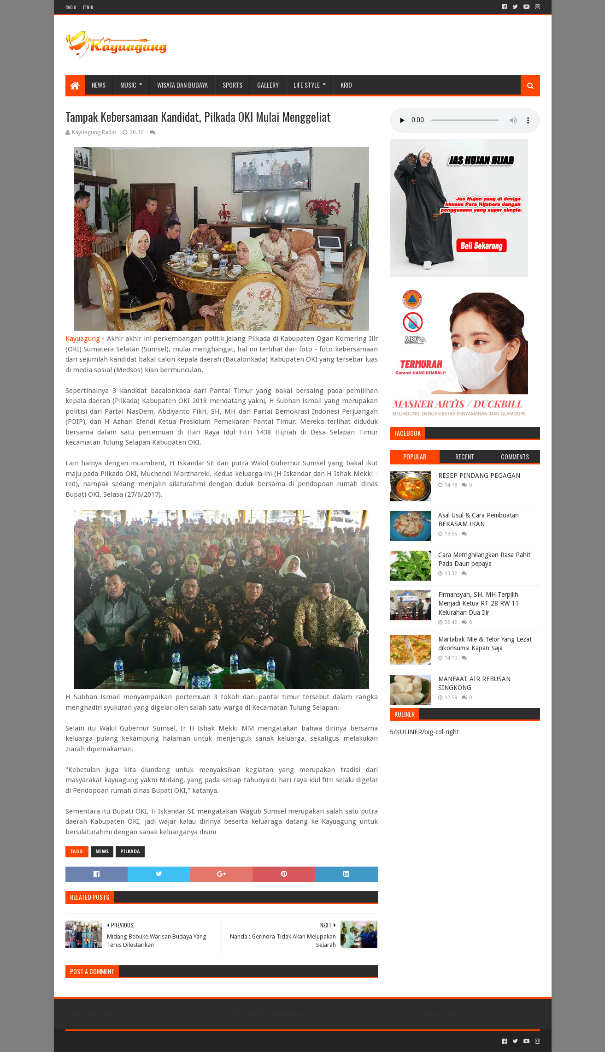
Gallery (268, 84)
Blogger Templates (169, 1041)
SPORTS (232, 84)
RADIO (70, 7)
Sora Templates (116, 1041)
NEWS (99, 84)
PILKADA (130, 851)
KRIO (346, 84)
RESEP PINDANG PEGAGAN (479, 475)
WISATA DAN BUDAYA (182, 84)
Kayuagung (82, 338)
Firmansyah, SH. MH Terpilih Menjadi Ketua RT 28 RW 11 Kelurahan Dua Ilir (478, 603)
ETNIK (88, 7)
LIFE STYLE (307, 84)
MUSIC (128, 84)
